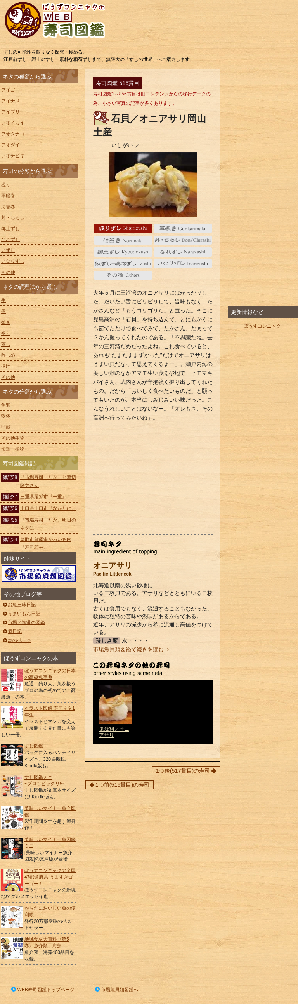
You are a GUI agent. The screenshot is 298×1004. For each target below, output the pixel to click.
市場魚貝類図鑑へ (116, 989)
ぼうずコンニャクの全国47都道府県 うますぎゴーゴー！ (50, 877)
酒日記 (12, 631)
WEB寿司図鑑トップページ (42, 989)
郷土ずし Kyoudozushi (123, 252)
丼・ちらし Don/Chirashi (183, 240)
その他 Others (123, 275)
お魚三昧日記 (19, 604)
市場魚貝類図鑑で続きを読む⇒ (131, 649)
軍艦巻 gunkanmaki (183, 228)
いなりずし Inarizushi (183, 263)
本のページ (16, 640)
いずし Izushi (123, 263)
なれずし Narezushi (183, 252)
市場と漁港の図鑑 (23, 622)
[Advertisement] (153, 478)
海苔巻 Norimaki (123, 240)
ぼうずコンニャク (262, 326)
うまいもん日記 (21, 613)
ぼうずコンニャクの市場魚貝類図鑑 (39, 573)
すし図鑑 (33, 746)
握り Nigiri (123, 228)
